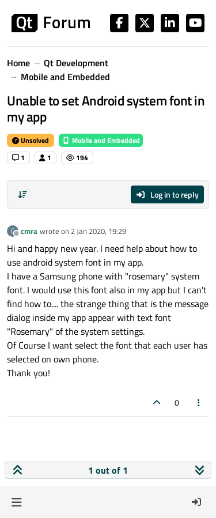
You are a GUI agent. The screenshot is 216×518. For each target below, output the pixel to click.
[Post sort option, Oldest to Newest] (22, 195)
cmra (29, 231)
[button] (16, 501)
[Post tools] (199, 402)
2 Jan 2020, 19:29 (98, 231)
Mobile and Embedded (101, 140)
